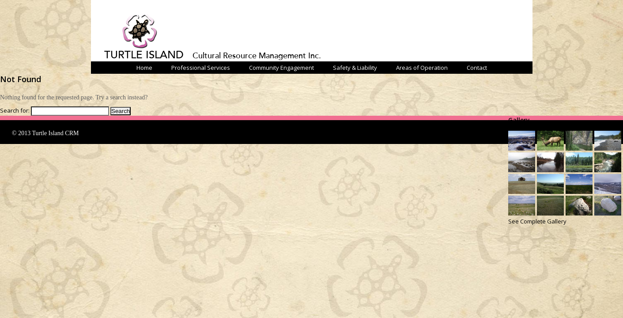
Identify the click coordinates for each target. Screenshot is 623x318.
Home (144, 68)
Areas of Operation (422, 68)
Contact (477, 68)
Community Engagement (281, 68)
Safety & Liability (355, 68)
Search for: (15, 110)
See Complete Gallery (537, 221)
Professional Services (200, 68)
